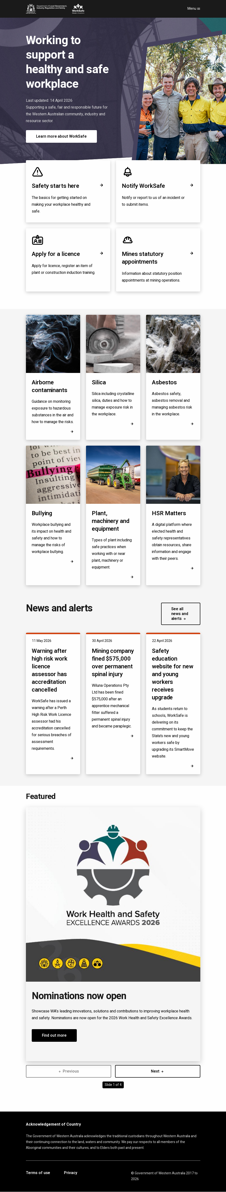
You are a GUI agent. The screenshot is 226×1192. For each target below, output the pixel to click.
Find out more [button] (54, 1035)
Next (157, 1071)
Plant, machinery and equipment (110, 521)
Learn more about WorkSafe (61, 136)
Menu (193, 8)
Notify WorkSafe (158, 186)
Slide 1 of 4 (113, 1084)
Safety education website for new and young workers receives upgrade (172, 674)
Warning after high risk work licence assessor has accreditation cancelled (49, 670)
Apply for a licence (68, 254)
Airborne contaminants (49, 386)
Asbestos (164, 382)
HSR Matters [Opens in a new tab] (169, 513)
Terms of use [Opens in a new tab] (38, 1173)
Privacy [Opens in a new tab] (70, 1173)
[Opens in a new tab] (192, 568)
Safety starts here (68, 186)
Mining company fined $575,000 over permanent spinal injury (113, 663)
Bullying (42, 513)
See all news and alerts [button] (179, 614)
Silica (99, 382)
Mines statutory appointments (158, 258)
